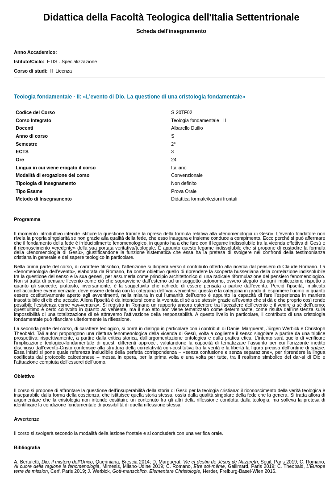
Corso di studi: (32, 71)
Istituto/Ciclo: (30, 61)
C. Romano (178, 466)
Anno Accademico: (36, 52)
